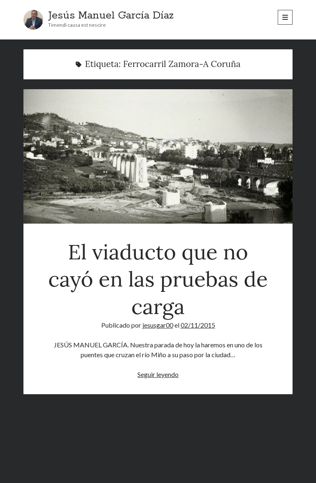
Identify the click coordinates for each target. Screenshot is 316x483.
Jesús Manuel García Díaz (111, 15)
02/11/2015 (198, 325)
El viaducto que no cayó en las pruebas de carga (158, 156)
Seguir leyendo (158, 374)
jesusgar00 (157, 325)
